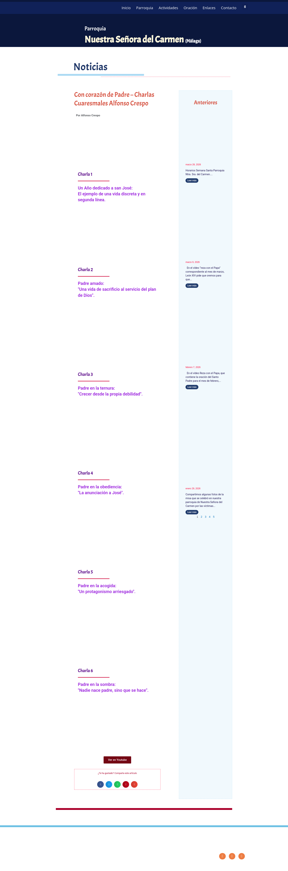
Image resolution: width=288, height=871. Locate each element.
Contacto (228, 7)
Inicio (126, 7)
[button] (245, 7)
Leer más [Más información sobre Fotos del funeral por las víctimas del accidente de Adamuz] (192, 512)
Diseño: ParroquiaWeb (235, 866)
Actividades (168, 7)
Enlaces (209, 7)
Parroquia (144, 7)
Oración (190, 7)
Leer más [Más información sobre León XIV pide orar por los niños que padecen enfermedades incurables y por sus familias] (192, 387)
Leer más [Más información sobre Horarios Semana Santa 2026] (192, 180)
